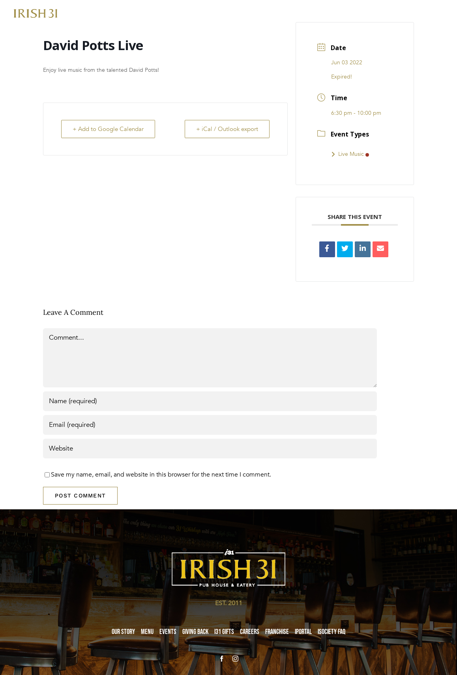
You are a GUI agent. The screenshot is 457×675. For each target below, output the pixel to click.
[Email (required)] (210, 425)
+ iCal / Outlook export (227, 129)
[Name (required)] (210, 401)
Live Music (350, 154)
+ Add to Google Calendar (108, 129)
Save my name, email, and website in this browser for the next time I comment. (161, 474)
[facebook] (222, 659)
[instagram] (235, 659)
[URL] (210, 448)
